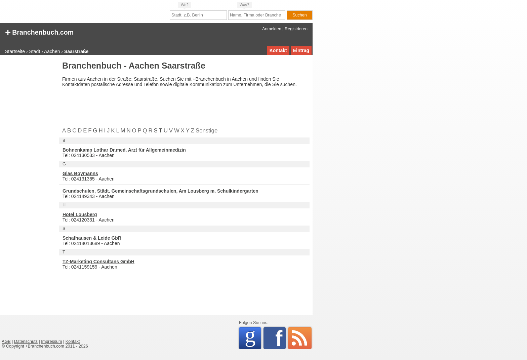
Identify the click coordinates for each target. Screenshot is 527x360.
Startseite (15, 51)
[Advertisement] (28, 163)
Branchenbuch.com (39, 32)
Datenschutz (26, 341)
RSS (300, 338)
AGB (6, 341)
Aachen (52, 51)
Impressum (51, 341)
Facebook (280, 338)
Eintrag (301, 50)
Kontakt (278, 50)
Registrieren (296, 29)
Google (253, 337)
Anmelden (271, 29)
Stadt (34, 51)
